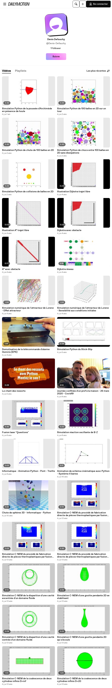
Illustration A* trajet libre (15, 230)
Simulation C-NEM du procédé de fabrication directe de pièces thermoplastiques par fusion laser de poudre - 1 (82, 555)
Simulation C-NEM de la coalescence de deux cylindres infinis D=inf (27, 680)
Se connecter (98, 4)
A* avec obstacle (11, 269)
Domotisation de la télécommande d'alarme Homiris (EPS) (26, 350)
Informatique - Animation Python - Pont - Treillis (28, 471)
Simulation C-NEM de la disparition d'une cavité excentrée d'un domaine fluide (28, 597)
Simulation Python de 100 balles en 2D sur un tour (81, 110)
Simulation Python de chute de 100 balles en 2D (28, 150)
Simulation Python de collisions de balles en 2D (28, 191)
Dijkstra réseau (65, 269)
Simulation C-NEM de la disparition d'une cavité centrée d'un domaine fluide (28, 638)
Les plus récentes (98, 71)
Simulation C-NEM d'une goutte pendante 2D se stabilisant (83, 597)
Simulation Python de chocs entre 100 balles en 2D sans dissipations (83, 151)
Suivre (56, 56)
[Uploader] (82, 4)
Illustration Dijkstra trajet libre (73, 191)
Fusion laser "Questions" (15, 432)
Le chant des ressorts (14, 391)
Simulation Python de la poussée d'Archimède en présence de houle (27, 110)
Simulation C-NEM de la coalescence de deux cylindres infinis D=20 (82, 680)
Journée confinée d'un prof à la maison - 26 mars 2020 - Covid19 (83, 392)
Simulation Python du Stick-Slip (74, 349)
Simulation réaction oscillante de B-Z (77, 432)
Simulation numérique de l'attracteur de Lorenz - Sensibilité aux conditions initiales (83, 309)
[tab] (6, 71)
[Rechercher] (76, 4)
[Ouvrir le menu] (4, 4)
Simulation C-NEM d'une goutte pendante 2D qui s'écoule (81, 638)
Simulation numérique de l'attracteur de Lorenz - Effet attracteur (28, 309)
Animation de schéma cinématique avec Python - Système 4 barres (83, 472)
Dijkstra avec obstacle (69, 230)
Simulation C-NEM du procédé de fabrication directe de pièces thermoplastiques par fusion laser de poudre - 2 (27, 555)
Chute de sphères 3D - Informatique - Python (26, 512)
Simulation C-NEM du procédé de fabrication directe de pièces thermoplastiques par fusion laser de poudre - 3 (82, 514)
